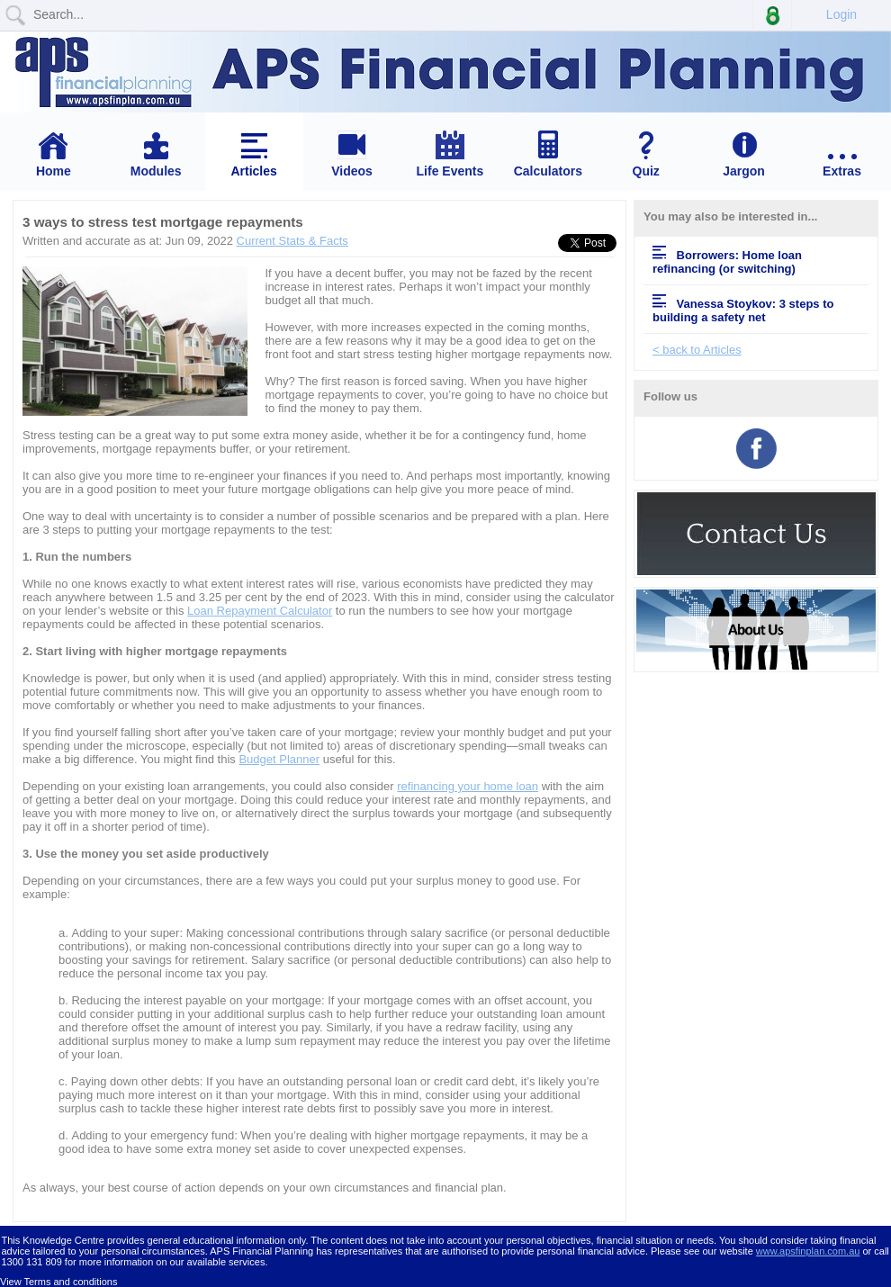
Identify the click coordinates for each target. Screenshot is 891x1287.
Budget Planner (279, 759)
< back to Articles (697, 349)
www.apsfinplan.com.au (808, 1251)
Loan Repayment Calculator (259, 610)
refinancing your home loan (467, 786)
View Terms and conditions (58, 1281)
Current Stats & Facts (292, 241)
